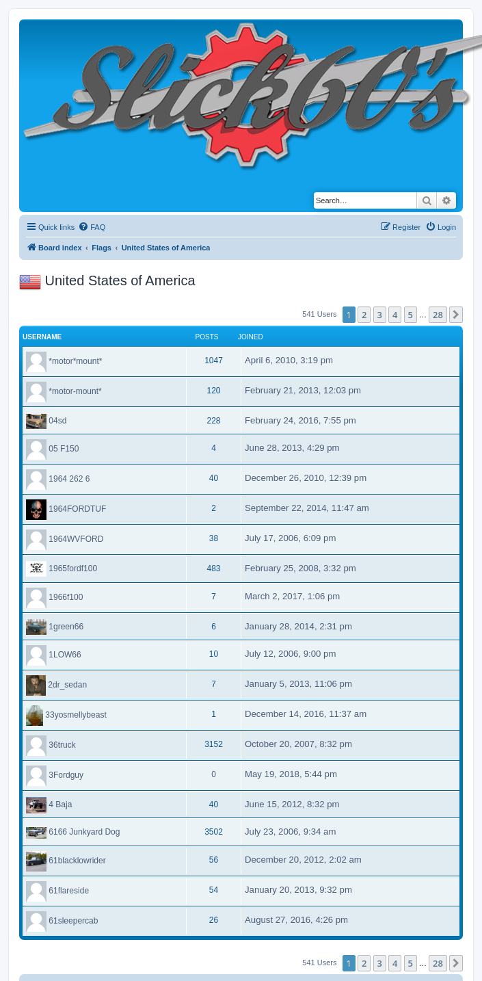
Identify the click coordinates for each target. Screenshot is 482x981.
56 (213, 860)
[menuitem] (91, 227)
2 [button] (364, 315)
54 (213, 890)
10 (213, 654)
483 (213, 568)
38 (213, 538)
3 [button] (379, 315)
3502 (213, 832)
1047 (213, 360)
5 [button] (410, 315)
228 (213, 421)
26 (213, 920)
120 (213, 390)
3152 (213, 744)
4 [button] (394, 315)
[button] (456, 314)
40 (213, 478)
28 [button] (438, 315)
